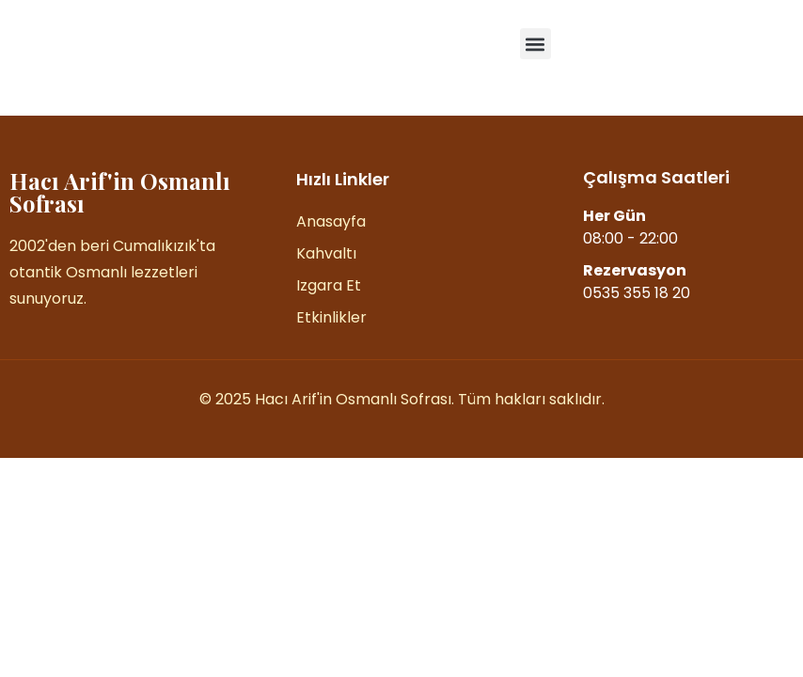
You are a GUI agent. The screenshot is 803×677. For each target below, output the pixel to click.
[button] (535, 43)
